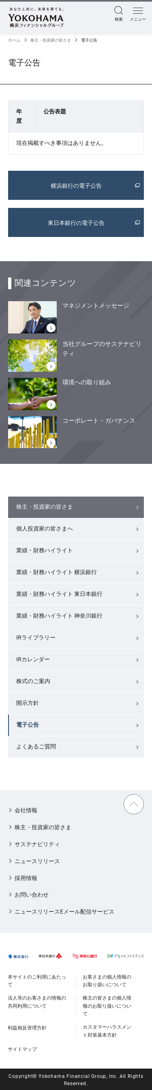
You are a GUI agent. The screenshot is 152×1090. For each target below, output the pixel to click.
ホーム (14, 40)
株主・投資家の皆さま (50, 40)
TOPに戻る (134, 804)
